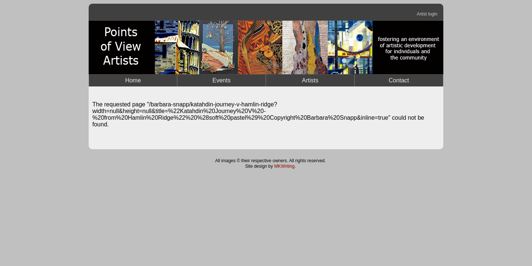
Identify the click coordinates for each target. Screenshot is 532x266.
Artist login (427, 14)
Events (221, 80)
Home (133, 80)
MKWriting (284, 166)
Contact (399, 80)
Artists (310, 80)
